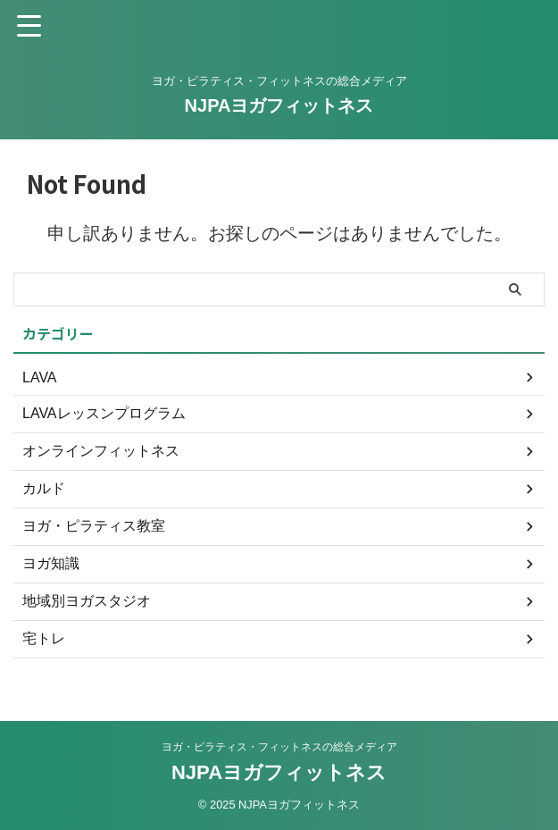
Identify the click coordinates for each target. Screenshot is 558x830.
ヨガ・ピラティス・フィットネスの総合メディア (279, 747)
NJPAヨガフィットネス (279, 105)
